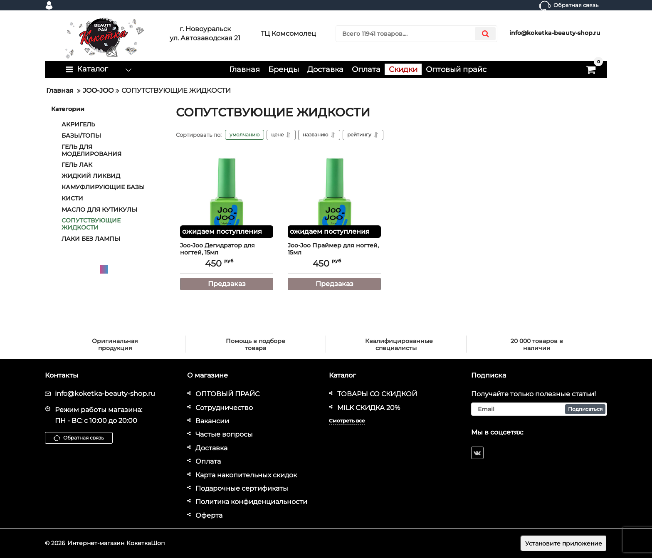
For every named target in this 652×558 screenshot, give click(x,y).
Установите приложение (563, 543)
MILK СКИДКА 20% (368, 408)
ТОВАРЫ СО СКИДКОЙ (377, 394)
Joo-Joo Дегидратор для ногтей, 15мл (226, 253)
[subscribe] (539, 409)
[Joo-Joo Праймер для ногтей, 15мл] (334, 196)
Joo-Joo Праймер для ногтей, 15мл (334, 253)
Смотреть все (347, 420)
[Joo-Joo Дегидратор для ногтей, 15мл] (226, 196)
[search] (416, 33)
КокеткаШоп (145, 543)
